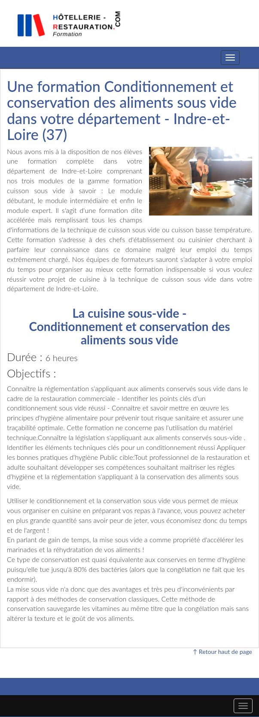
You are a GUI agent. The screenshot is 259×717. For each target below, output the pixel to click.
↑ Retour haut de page (222, 651)
